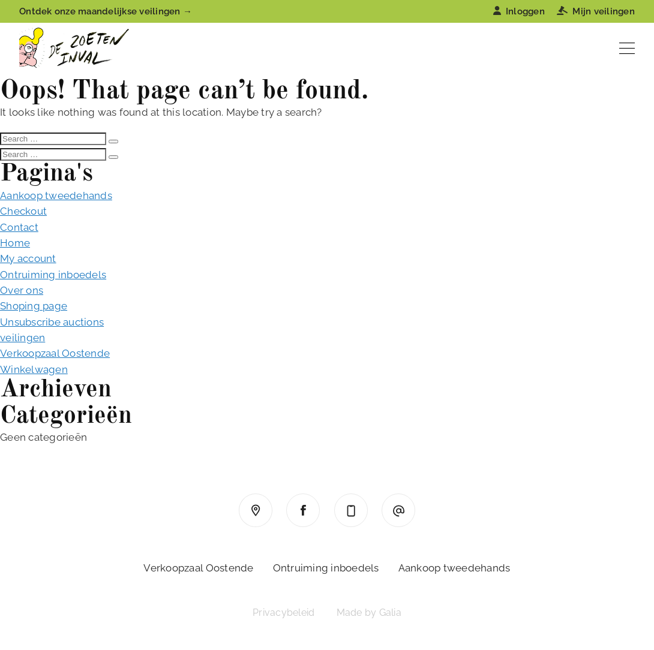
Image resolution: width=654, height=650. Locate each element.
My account (28, 258)
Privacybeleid (283, 612)
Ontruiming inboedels (53, 275)
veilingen (22, 338)
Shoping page (33, 306)
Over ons (21, 290)
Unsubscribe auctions (52, 322)
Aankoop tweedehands (56, 195)
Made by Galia (369, 612)
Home (15, 243)
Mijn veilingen (596, 11)
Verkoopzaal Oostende (55, 353)
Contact (19, 227)
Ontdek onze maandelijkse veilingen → (105, 11)
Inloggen (519, 11)
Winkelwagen (34, 369)
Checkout (23, 211)
